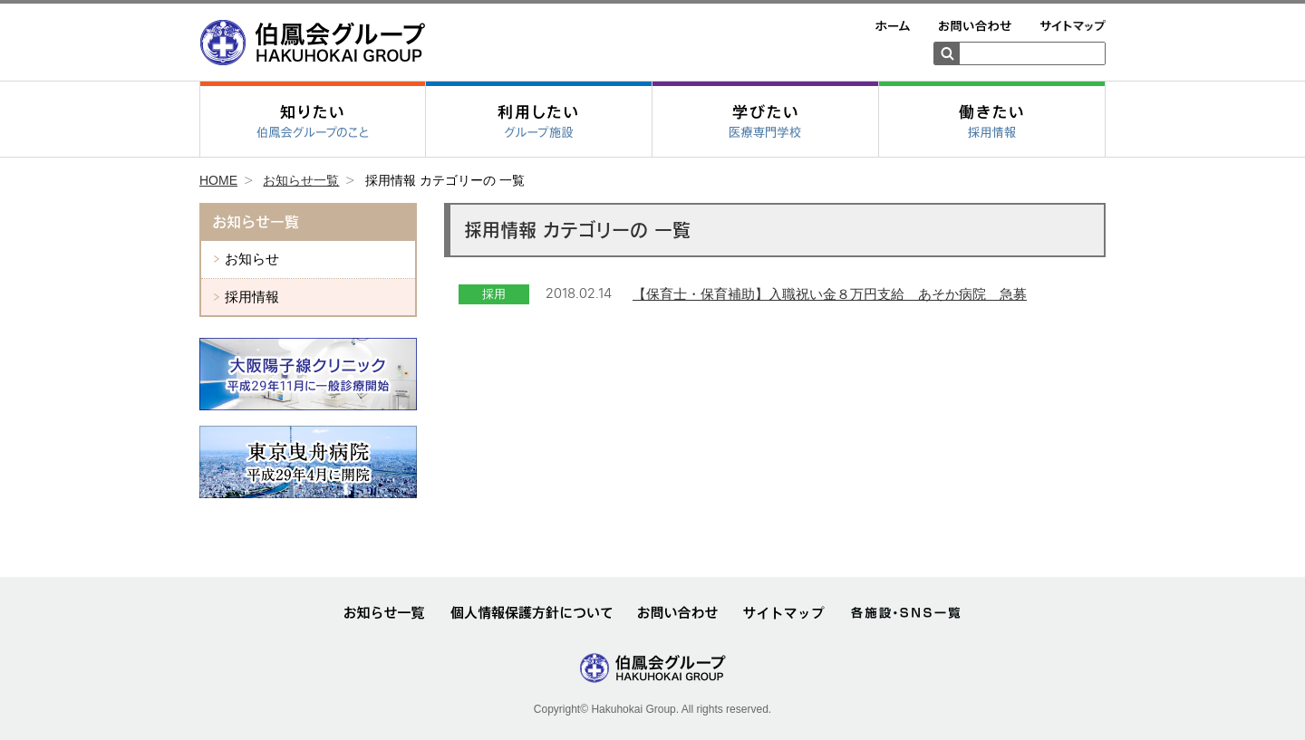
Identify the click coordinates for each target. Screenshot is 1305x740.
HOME (218, 180)
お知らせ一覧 (301, 180)
